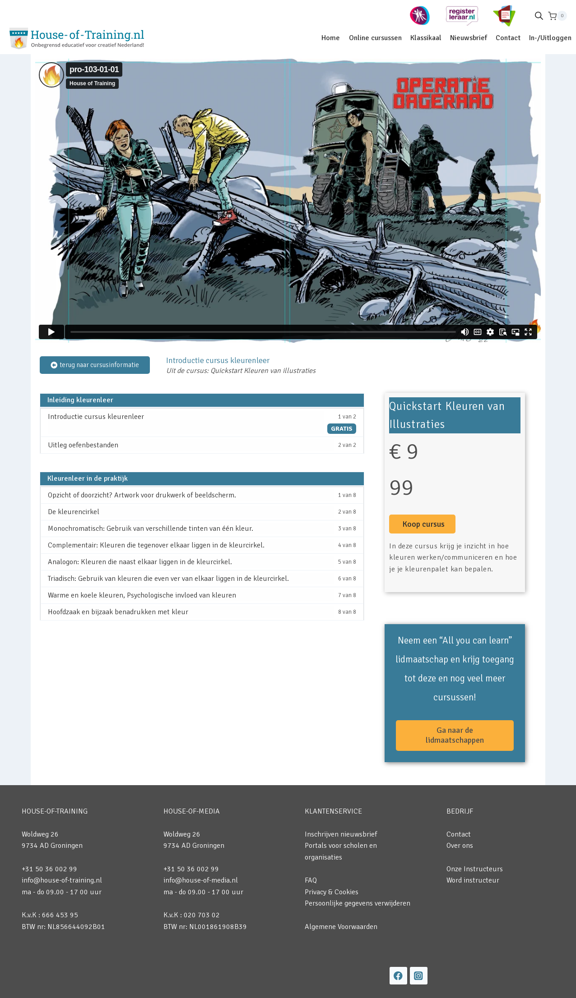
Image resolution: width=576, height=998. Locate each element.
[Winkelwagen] (557, 16)
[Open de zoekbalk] (538, 16)
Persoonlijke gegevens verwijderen (357, 903)
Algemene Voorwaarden (341, 926)
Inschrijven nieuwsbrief (341, 834)
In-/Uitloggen (550, 37)
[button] (422, 524)
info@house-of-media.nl (200, 880)
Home (330, 37)
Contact (508, 37)
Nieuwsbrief (468, 37)
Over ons (459, 845)
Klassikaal (425, 37)
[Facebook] (398, 975)
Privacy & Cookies (331, 892)
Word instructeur (472, 880)
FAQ (311, 880)
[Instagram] (418, 975)
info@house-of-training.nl (62, 880)
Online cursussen (375, 37)
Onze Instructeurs (474, 869)
